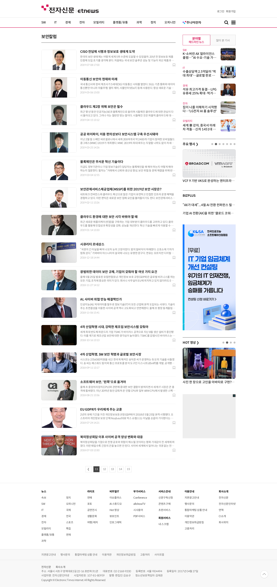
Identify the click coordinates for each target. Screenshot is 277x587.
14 (120, 469)
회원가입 (231, 11)
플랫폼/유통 (120, 22)
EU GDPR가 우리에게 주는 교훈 (101, 409)
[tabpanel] (209, 166)
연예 (89, 497)
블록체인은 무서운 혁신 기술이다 (101, 162)
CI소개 (222, 516)
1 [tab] (212, 144)
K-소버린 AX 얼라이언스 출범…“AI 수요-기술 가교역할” (199, 58)
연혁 (221, 510)
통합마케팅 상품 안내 (196, 510)
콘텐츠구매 (164, 503)
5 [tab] (227, 144)
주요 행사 (190, 144)
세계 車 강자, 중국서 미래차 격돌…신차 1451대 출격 (199, 129)
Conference (140, 497)
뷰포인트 (114, 516)
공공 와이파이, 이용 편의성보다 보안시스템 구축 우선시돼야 (119, 134)
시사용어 (138, 510)
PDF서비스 (139, 516)
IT (55, 22)
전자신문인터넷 (227, 503)
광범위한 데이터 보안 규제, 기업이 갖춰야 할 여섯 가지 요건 (118, 272)
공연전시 (92, 510)
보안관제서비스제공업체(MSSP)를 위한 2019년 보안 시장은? (120, 189)
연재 (68, 534)
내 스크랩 (163, 524)
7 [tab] (234, 144)
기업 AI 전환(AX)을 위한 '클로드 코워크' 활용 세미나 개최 (220, 213)
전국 (68, 516)
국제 (68, 510)
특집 (68, 528)
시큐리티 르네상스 (92, 244)
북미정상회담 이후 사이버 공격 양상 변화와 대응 (111, 437)
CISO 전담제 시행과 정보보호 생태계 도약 (107, 52)
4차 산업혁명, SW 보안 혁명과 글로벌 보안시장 (110, 354)
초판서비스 (164, 510)
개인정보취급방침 (194, 522)
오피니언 (170, 22)
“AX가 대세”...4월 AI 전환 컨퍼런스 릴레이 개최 (213, 205)
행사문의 (189, 503)
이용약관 (189, 516)
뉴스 (43, 491)
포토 (89, 503)
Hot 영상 (114, 510)
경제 (68, 22)
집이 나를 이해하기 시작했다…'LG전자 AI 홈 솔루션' (200, 109)
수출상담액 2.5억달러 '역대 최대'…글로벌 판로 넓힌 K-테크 (199, 75)
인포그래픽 (116, 522)
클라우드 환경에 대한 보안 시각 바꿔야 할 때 (109, 217)
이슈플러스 (116, 497)
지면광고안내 (192, 497)
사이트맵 (159, 554)
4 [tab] (223, 144)
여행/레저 (92, 522)
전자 (82, 22)
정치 (153, 22)
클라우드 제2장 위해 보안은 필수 (101, 107)
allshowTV (139, 503)
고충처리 (189, 528)
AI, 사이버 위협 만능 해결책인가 (101, 299)
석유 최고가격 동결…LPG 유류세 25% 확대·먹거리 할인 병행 (200, 93)
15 (128, 469)
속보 (43, 497)
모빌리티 (98, 22)
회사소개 (60, 567)
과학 (139, 22)
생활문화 (92, 516)
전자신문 (223, 497)
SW (43, 22)
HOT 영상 (191, 343)
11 (96, 469)
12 (104, 469)
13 (112, 469)
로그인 (220, 11)
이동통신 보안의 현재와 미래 (98, 79)
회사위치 (223, 522)
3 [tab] (220, 144)
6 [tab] (231, 144)
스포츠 (69, 522)
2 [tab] (216, 144)
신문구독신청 (165, 497)
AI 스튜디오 (116, 503)
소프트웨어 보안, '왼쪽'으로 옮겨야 (103, 382)
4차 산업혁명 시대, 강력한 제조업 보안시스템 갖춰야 (114, 327)
